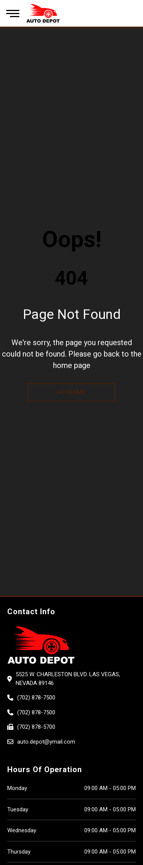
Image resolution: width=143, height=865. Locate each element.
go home (71, 392)
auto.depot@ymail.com (46, 741)
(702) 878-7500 (36, 697)
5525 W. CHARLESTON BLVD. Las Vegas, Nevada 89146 (68, 679)
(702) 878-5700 (36, 726)
